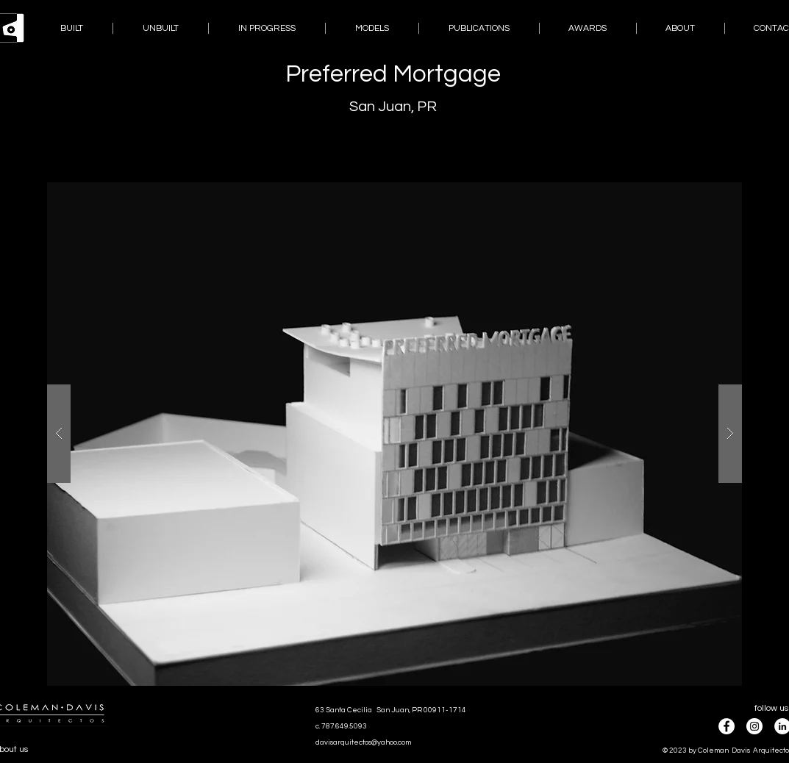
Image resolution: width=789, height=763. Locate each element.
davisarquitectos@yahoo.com (363, 742)
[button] (394, 434)
